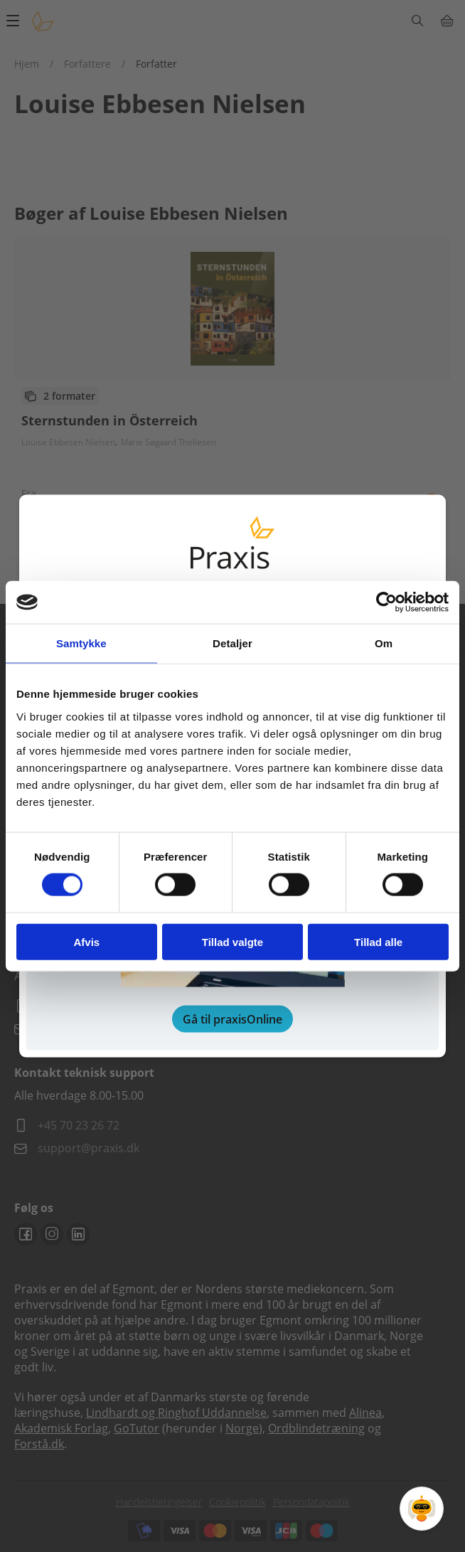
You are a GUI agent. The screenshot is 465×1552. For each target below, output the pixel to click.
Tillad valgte (232, 941)
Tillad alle (378, 941)
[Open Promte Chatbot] (422, 1509)
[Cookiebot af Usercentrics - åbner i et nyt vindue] (386, 602)
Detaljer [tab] (232, 643)
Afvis (86, 941)
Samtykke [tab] (81, 643)
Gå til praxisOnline (232, 1018)
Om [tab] (383, 643)
